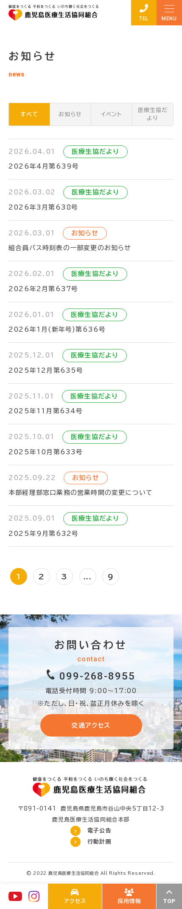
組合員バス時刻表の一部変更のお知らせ (70, 248)
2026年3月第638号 (43, 207)
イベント (111, 114)
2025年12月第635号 (46, 370)
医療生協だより (153, 114)
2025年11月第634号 (45, 411)
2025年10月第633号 (45, 452)
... (88, 576)
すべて (29, 114)
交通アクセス (90, 725)
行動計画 (99, 841)
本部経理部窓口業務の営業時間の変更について (80, 492)
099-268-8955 (97, 676)
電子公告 (99, 830)
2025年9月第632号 (43, 533)
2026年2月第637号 (43, 289)
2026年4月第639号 (43, 166)
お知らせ (70, 114)
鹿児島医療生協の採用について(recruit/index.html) (129, 896)
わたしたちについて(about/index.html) (75, 896)
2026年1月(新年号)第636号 (57, 329)
